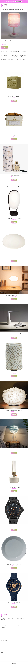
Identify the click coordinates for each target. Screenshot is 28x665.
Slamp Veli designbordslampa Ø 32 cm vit (14, 410)
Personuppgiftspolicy (4, 657)
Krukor (2, 638)
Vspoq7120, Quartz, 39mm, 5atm (14, 602)
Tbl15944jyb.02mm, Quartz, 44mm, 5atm (14, 525)
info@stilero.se (3, 627)
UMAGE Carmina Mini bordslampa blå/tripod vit (14, 449)
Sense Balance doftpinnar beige (14, 175)
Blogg (2, 652)
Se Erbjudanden (18, 1)
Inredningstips (3, 636)
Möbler (2, 642)
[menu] (26, 5)
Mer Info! (4, 47)
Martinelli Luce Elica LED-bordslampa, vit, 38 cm (14, 333)
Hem (1, 11)
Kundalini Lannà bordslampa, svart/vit (14, 218)
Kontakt (2, 654)
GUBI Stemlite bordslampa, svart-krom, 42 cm (14, 295)
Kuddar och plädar (4, 640)
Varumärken (3, 645)
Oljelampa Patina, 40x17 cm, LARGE (14, 487)
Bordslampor (11, 40)
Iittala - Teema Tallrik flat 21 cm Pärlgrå (14, 564)
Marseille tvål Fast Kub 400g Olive (14, 96)
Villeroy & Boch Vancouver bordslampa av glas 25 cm (14, 256)
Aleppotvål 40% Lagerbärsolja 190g (14, 135)
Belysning (6, 40)
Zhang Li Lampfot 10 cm (14, 372)
